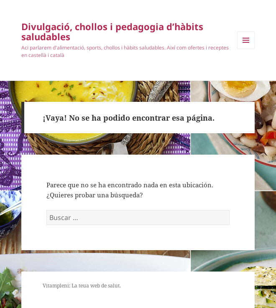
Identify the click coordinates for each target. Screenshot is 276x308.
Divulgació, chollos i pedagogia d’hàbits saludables (112, 31)
